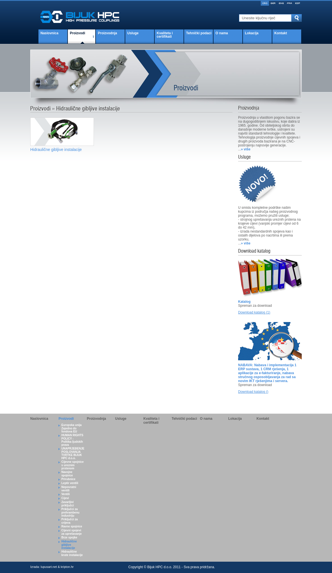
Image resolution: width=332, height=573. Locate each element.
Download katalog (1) (254, 312)
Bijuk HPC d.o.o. (159, 567)
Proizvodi (77, 33)
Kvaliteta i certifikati (165, 35)
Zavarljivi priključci (67, 503)
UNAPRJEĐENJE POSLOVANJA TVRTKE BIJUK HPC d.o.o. (72, 453)
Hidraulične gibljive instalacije (69, 544)
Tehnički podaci (199, 33)
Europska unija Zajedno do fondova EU (71, 428)
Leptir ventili (69, 483)
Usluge (133, 33)
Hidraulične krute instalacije (72, 553)
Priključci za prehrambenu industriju (70, 512)
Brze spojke (69, 537)
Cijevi (65, 498)
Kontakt (280, 33)
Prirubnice (68, 479)
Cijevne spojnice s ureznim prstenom (72, 465)
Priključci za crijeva (69, 521)
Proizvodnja (107, 33)
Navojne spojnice (67, 473)
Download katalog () (253, 392)
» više (245, 149)
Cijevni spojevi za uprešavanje (71, 532)
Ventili (65, 494)
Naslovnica (49, 33)
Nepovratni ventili (68, 488)
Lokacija (251, 33)
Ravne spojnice (71, 526)
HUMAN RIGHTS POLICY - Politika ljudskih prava (72, 440)
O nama (221, 33)
